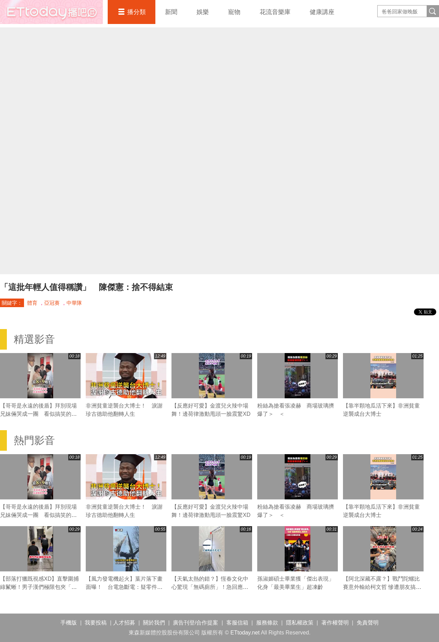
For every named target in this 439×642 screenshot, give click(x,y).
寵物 (234, 12)
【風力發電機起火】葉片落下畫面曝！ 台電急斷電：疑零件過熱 (124, 587)
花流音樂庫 (275, 12)
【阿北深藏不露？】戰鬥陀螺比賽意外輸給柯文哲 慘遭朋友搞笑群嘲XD (382, 587)
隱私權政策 (299, 623)
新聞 (171, 12)
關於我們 (154, 623)
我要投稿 (96, 623)
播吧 (51, 12)
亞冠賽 (52, 303)
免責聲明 (368, 623)
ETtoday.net (245, 632)
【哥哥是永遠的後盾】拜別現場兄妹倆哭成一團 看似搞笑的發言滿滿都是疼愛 (38, 414)
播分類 (136, 12)
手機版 (68, 623)
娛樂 (203, 12)
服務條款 (267, 623)
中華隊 (74, 303)
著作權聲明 (335, 623)
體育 (32, 303)
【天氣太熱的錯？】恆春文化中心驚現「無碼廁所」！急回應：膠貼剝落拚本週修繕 (209, 587)
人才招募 (124, 623)
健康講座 (322, 12)
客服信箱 (237, 623)
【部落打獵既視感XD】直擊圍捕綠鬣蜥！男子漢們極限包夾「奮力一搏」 (39, 587)
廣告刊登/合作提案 (195, 623)
